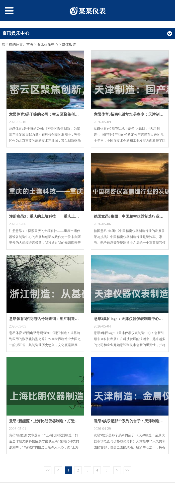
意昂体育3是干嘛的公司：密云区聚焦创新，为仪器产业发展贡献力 (64, 114)
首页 (29, 44)
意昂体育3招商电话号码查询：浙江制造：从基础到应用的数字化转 (64, 318)
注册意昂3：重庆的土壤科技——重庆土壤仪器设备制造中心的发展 (64, 216)
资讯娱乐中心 (47, 44)
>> (127, 470)
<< (48, 470)
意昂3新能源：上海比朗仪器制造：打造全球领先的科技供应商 (61, 421)
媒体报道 (69, 44)
